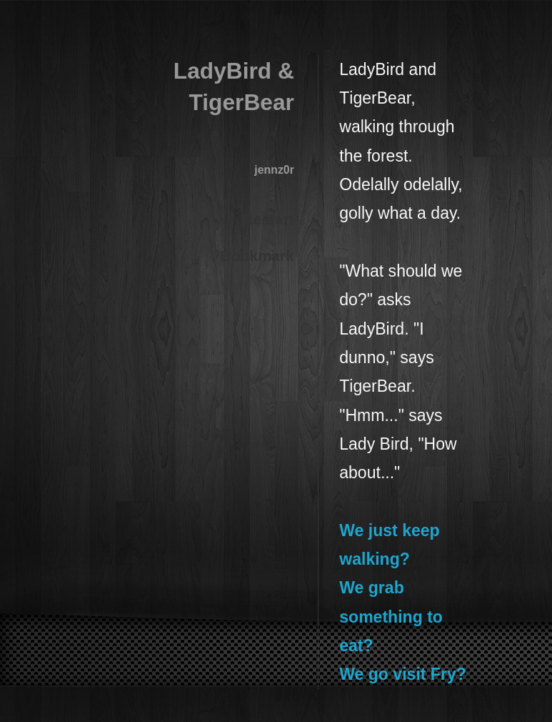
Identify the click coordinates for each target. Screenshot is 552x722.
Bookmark (257, 255)
